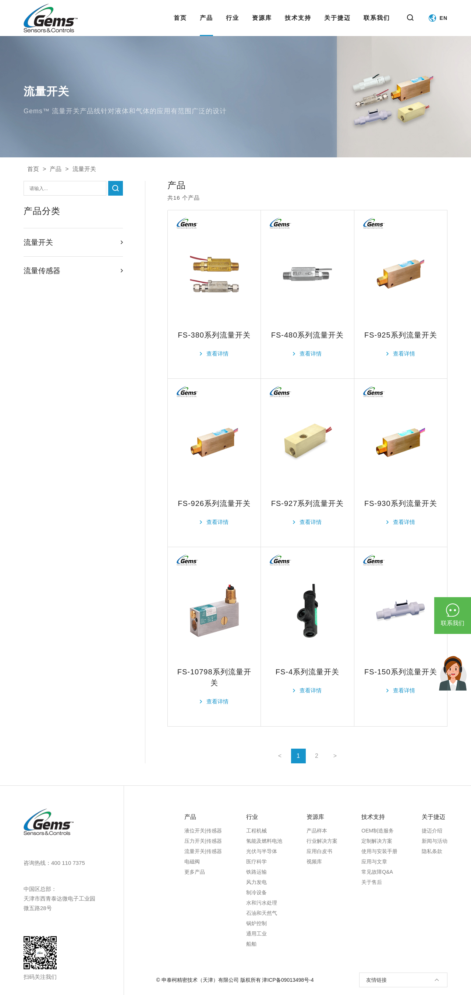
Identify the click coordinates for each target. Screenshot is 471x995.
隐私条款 (432, 851)
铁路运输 (256, 872)
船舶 (251, 944)
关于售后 (371, 882)
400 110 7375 (68, 863)
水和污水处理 (261, 903)
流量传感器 (73, 271)
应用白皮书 (319, 851)
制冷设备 (256, 892)
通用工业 (256, 934)
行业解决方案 (322, 841)
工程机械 (256, 831)
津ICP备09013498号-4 (288, 980)
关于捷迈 (337, 25)
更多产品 (194, 872)
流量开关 (84, 169)
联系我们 (377, 25)
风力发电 (256, 882)
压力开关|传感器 (203, 841)
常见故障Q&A (377, 872)
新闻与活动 (434, 841)
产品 (206, 25)
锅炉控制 (256, 923)
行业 (232, 25)
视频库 (314, 861)
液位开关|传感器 (203, 831)
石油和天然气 (261, 913)
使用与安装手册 (379, 851)
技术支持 (298, 25)
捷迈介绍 (432, 831)
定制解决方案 (376, 841)
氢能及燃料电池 (264, 841)
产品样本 (317, 831)
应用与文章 (374, 861)
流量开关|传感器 (203, 851)
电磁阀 (192, 861)
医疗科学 (256, 861)
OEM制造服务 (377, 831)
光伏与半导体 (261, 851)
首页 (180, 25)
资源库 (262, 25)
